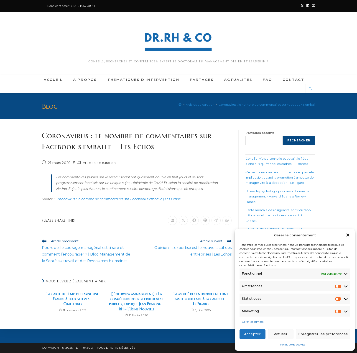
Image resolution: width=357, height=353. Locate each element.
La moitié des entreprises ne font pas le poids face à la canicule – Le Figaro (200, 299)
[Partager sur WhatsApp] (227, 220)
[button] (348, 235)
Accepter (252, 334)
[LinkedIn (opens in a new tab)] (308, 6)
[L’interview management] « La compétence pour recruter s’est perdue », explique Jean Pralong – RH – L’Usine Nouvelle (136, 301)
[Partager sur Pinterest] (205, 220)
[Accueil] (179, 104)
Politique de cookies (292, 344)
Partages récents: (260, 133)
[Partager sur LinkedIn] (172, 220)
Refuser (280, 334)
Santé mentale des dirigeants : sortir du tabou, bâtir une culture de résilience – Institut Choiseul (279, 215)
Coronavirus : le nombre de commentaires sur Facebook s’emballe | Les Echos (276, 104)
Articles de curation (99, 163)
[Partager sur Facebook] (194, 220)
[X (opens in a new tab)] (302, 6)
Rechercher (298, 140)
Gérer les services (252, 321)
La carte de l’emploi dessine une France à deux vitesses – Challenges (72, 299)
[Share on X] (183, 220)
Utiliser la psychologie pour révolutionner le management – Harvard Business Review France (277, 196)
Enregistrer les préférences (323, 334)
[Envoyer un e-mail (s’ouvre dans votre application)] (313, 6)
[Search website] (310, 88)
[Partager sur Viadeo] (216, 220)
